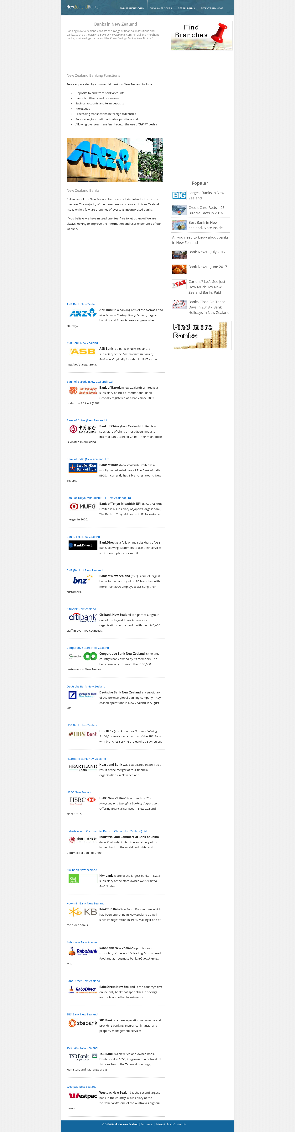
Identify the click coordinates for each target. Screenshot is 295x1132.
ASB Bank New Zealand (82, 343)
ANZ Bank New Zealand (82, 304)
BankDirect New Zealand (83, 537)
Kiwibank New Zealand (82, 870)
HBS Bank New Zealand (82, 725)
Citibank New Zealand (81, 609)
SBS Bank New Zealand (82, 1014)
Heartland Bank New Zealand (86, 759)
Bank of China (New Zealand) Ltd (89, 420)
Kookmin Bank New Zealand (86, 903)
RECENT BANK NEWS (212, 8)
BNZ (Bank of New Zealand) (85, 570)
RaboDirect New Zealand (83, 981)
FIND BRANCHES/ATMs (132, 8)
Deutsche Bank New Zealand (86, 686)
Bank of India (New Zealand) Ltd (88, 459)
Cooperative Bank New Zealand (88, 648)
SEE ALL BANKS (186, 8)
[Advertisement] (115, 57)
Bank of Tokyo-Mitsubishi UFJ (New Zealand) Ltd (99, 498)
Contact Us (179, 1124)
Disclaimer (147, 1124)
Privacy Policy (163, 1124)
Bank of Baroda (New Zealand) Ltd (90, 381)
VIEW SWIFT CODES (161, 8)
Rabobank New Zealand (83, 942)
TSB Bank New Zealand (82, 1048)
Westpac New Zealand (81, 1086)
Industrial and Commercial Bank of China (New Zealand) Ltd (107, 831)
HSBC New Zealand (79, 792)
